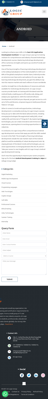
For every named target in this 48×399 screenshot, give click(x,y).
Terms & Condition (27, 394)
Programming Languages (9, 187)
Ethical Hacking (6, 209)
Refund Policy (38, 391)
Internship (5, 221)
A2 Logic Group (19, 349)
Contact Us (15, 391)
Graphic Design (6, 196)
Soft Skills (5, 200)
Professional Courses (8, 204)
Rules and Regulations (11, 394)
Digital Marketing (7, 174)
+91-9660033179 (9, 2)
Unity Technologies (8, 213)
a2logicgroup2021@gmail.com (33, 2)
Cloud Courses (6, 183)
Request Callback (44, 123)
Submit (9, 279)
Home (4, 46)
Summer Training (7, 217)
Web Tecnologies (7, 191)
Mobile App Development (10, 178)
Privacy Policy (26, 391)
